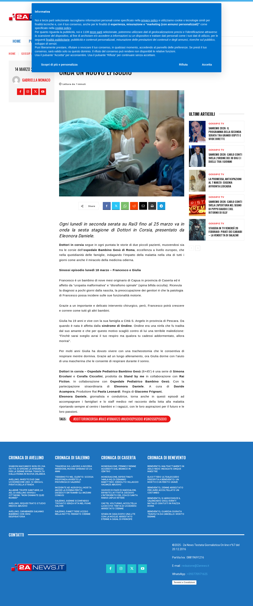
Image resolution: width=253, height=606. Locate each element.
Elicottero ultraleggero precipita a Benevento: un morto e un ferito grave (163, 479)
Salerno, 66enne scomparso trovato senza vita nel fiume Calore (73, 503)
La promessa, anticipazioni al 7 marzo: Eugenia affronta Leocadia (225, 182)
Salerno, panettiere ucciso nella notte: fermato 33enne (72, 512)
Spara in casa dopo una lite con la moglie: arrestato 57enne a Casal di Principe (118, 517)
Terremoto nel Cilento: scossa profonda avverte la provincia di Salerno (74, 479)
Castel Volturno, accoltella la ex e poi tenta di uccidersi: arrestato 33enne (119, 506)
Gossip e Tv (29, 53)
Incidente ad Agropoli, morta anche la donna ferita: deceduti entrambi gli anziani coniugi (73, 491)
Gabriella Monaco (36, 80)
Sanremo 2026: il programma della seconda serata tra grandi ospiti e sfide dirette (225, 133)
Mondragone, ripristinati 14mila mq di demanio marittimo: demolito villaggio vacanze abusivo (120, 481)
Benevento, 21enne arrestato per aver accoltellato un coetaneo (165, 490)
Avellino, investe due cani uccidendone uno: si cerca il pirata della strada (26, 482)
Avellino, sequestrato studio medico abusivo (27, 504)
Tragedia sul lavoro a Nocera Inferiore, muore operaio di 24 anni (73, 469)
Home (12, 53)
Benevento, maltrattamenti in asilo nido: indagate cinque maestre (165, 469)
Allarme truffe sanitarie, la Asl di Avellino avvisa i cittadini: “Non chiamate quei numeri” (26, 494)
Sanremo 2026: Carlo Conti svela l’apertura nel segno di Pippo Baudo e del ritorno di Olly (225, 206)
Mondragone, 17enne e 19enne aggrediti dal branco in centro (118, 469)
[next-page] (197, 248)
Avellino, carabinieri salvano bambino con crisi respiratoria (26, 514)
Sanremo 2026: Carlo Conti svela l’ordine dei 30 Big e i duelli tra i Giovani (225, 157)
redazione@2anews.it (195, 565)
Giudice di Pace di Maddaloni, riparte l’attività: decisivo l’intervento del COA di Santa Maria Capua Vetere (119, 494)
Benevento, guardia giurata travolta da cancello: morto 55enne (165, 514)
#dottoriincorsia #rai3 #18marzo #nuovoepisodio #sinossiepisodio (120, 419)
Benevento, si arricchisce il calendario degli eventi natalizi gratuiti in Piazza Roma (163, 502)
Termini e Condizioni (184, 582)
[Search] (208, 8)
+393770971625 (197, 574)
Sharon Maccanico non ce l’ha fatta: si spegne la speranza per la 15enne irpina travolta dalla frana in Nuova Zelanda (27, 470)
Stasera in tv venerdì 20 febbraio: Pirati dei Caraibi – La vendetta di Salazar (225, 231)
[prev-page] (191, 248)
